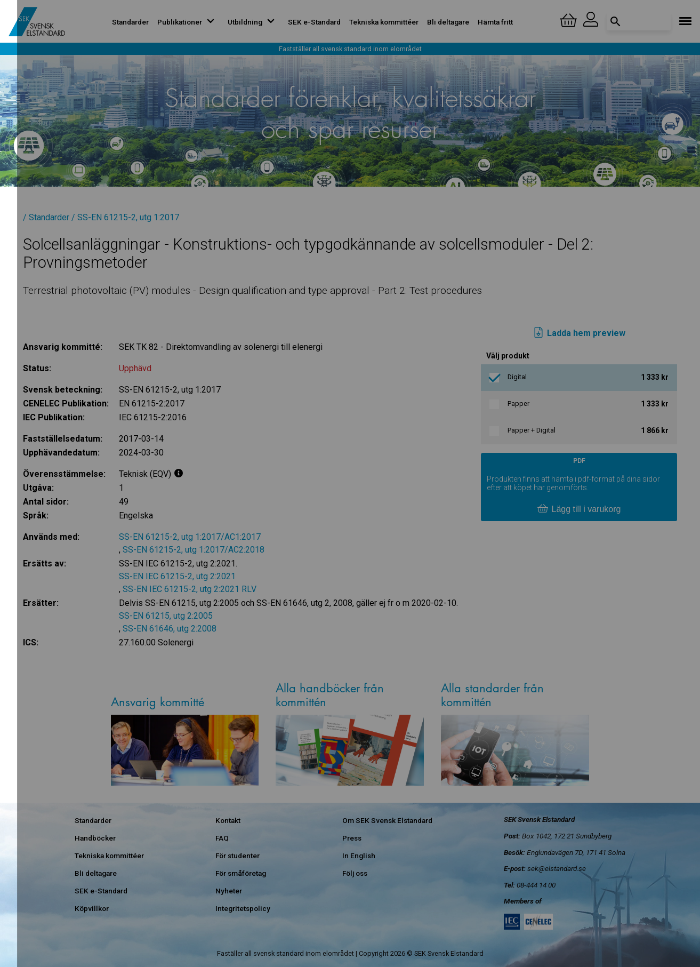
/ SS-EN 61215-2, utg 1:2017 (125, 217)
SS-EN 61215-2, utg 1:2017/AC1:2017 (190, 537)
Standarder (130, 22)
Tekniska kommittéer (384, 22)
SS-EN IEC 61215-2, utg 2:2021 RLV (189, 589)
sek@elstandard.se (556, 868)
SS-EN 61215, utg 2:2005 (166, 616)
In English (358, 855)
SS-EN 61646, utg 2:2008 (169, 629)
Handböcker (95, 838)
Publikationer (188, 22)
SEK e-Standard (314, 22)
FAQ (222, 838)
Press (351, 838)
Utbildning (253, 22)
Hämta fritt (495, 22)
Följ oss (354, 873)
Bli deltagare (448, 22)
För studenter (237, 855)
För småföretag (240, 873)
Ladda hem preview (579, 333)
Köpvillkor (92, 908)
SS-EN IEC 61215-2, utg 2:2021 (177, 576)
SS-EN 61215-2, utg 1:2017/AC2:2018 (193, 550)
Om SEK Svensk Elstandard (387, 820)
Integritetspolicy (242, 908)
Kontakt (227, 820)
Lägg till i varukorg (579, 509)
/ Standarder (46, 217)
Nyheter (228, 890)
